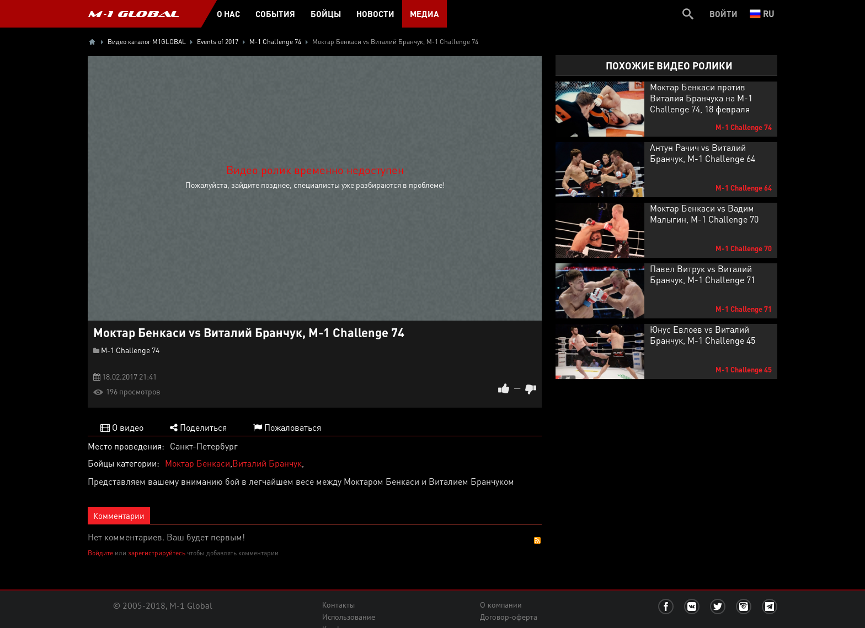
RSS (537, 540)
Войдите (100, 553)
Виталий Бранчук (267, 463)
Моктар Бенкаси (197, 463)
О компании (501, 605)
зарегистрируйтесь (156, 553)
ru (762, 13)
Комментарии (119, 515)
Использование (348, 617)
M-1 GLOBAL (133, 13)
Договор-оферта (508, 617)
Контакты (338, 605)
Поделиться (198, 427)
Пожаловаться (287, 427)
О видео (121, 427)
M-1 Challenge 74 (130, 350)
